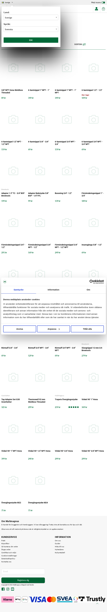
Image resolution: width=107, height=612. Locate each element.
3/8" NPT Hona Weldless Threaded (12, 91)
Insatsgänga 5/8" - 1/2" (92, 245)
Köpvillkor (5, 543)
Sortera (80, 44)
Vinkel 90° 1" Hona (90, 399)
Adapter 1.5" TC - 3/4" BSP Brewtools (13, 194)
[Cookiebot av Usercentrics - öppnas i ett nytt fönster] (91, 282)
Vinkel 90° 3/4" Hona (64, 451)
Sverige (7, 2)
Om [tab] (88, 289)
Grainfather (5, 395)
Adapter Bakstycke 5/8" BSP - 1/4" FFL (38, 194)
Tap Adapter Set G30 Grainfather (10, 400)
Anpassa (54, 329)
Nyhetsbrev (59, 549)
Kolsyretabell (60, 553)
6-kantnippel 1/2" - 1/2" (92, 90)
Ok (31, 40)
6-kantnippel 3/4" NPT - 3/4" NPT (92, 143)
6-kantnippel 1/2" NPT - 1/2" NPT (11, 143)
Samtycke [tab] (19, 289)
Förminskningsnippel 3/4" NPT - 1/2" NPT (66, 246)
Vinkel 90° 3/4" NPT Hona (93, 451)
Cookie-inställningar (9, 556)
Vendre (31, 585)
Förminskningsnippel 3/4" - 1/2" (13, 246)
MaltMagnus (59, 395)
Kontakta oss (6, 562)
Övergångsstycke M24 (38, 503)
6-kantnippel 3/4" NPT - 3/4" (65, 143)
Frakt (3, 540)
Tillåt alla (87, 329)
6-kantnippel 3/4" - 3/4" (38, 142)
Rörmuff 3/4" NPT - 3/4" (38, 348)
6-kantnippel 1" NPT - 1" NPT (65, 91)
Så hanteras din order (9, 547)
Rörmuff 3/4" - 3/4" (9, 348)
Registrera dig (23, 580)
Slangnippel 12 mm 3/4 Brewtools (92, 349)
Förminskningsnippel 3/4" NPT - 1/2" (39, 246)
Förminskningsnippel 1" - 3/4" (93, 194)
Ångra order (5, 549)
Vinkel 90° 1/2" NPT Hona (39, 451)
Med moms (98, 3)
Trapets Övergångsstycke (66, 399)
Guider (57, 543)
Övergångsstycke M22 (11, 503)
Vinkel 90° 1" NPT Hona (11, 451)
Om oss (58, 540)
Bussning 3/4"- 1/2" (63, 193)
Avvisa (19, 329)
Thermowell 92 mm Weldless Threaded (36, 400)
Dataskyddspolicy (8, 559)
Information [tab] (53, 289)
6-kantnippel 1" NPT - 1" (38, 90)
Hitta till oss (59, 547)
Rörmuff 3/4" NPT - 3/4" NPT (65, 349)
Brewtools (5, 189)
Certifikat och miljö (8, 553)
